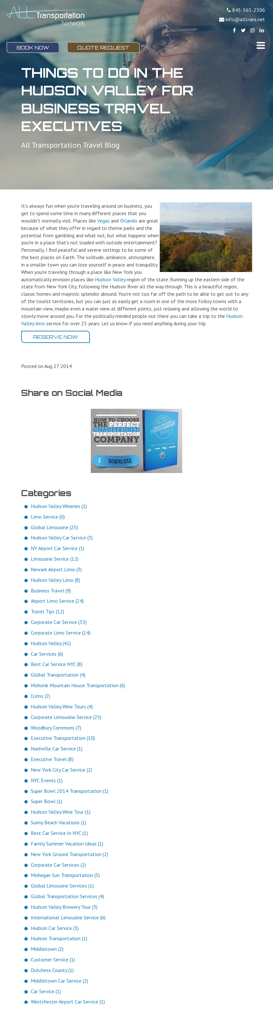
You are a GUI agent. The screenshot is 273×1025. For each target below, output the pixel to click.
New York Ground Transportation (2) (69, 854)
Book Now (33, 47)
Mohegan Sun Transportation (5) (65, 875)
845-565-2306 (248, 10)
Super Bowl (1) (46, 801)
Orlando (128, 220)
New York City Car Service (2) (61, 770)
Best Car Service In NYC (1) (59, 833)
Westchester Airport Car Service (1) (68, 1001)
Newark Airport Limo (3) (56, 569)
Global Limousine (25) (54, 527)
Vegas (103, 220)
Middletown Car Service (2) (59, 980)
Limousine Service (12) (55, 559)
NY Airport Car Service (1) (57, 548)
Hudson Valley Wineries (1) (59, 506)
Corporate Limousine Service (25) (66, 717)
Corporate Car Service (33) (59, 622)
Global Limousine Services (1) (62, 885)
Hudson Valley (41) (51, 643)
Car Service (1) (46, 991)
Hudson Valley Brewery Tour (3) (64, 907)
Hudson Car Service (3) (55, 928)
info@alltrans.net (245, 19)
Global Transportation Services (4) (67, 896)
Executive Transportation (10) (63, 738)
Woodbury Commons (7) (56, 727)
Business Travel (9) (51, 590)
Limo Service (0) (48, 516)
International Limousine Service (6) (68, 917)
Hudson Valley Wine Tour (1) (60, 812)
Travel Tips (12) (47, 611)
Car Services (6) (47, 654)
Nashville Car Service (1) (56, 748)
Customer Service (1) (53, 959)
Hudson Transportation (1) (59, 938)
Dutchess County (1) (52, 970)
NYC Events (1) (47, 780)
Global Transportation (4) (58, 674)
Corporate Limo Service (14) (60, 632)
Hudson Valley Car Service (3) (62, 537)
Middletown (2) (47, 949)
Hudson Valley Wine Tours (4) (62, 706)
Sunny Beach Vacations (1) (58, 822)
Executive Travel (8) (52, 759)
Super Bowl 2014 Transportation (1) (69, 791)
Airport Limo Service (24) (57, 601)
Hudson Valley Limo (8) (55, 580)
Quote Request (103, 47)
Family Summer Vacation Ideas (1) (67, 843)
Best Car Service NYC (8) (56, 664)
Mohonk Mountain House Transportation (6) (78, 685)
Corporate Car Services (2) (58, 865)
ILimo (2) (40, 696)
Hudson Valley (110, 279)
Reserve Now (55, 337)
